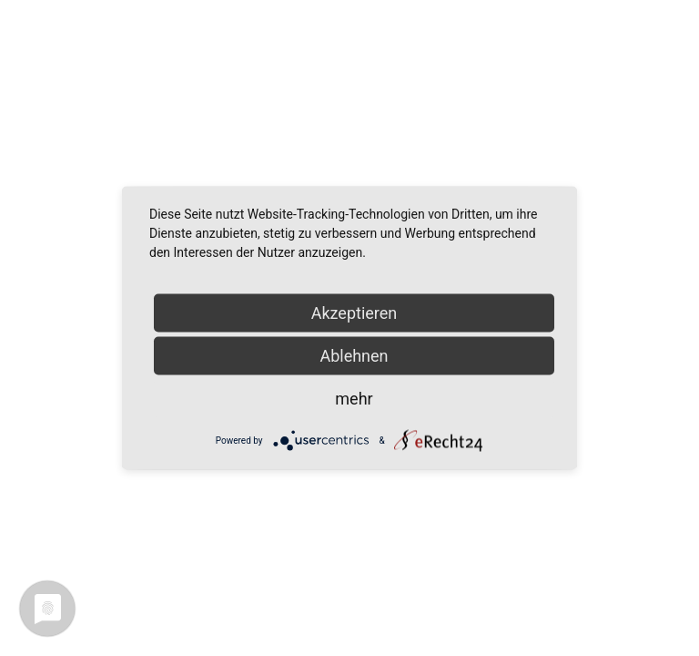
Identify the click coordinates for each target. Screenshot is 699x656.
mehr (353, 398)
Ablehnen (353, 355)
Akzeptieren (354, 313)
